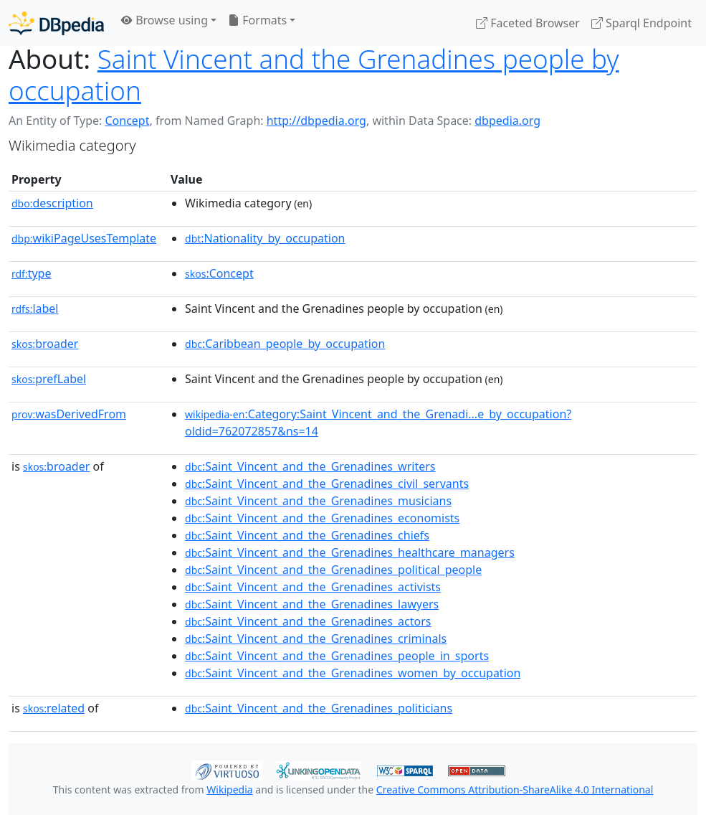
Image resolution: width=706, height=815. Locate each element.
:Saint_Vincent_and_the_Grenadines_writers (310, 466)
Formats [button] (257, 20)
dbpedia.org (507, 120)
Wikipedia (229, 789)
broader (44, 344)
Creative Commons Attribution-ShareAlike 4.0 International (514, 789)
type (31, 273)
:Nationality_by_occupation (265, 238)
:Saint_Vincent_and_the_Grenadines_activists (313, 587)
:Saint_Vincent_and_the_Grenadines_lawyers (312, 604)
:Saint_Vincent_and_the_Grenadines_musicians (318, 501)
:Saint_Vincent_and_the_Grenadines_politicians (318, 708)
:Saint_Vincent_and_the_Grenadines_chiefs (307, 535)
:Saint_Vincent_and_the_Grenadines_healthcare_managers (350, 552)
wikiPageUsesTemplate (83, 238)
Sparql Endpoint (641, 23)
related (54, 708)
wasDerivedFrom (68, 414)
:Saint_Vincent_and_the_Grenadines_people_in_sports (337, 656)
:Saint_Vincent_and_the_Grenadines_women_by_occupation (352, 673)
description (52, 203)
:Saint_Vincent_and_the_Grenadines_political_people (333, 570)
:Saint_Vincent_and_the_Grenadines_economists (322, 518)
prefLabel (48, 379)
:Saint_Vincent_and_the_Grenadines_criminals (316, 638)
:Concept (219, 273)
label (35, 308)
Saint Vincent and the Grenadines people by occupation (314, 74)
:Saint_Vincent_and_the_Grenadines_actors (308, 621)
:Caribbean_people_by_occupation (285, 344)
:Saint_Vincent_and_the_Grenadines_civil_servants (327, 483)
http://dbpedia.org (316, 120)
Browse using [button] (164, 20)
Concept (127, 120)
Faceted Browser (528, 23)
